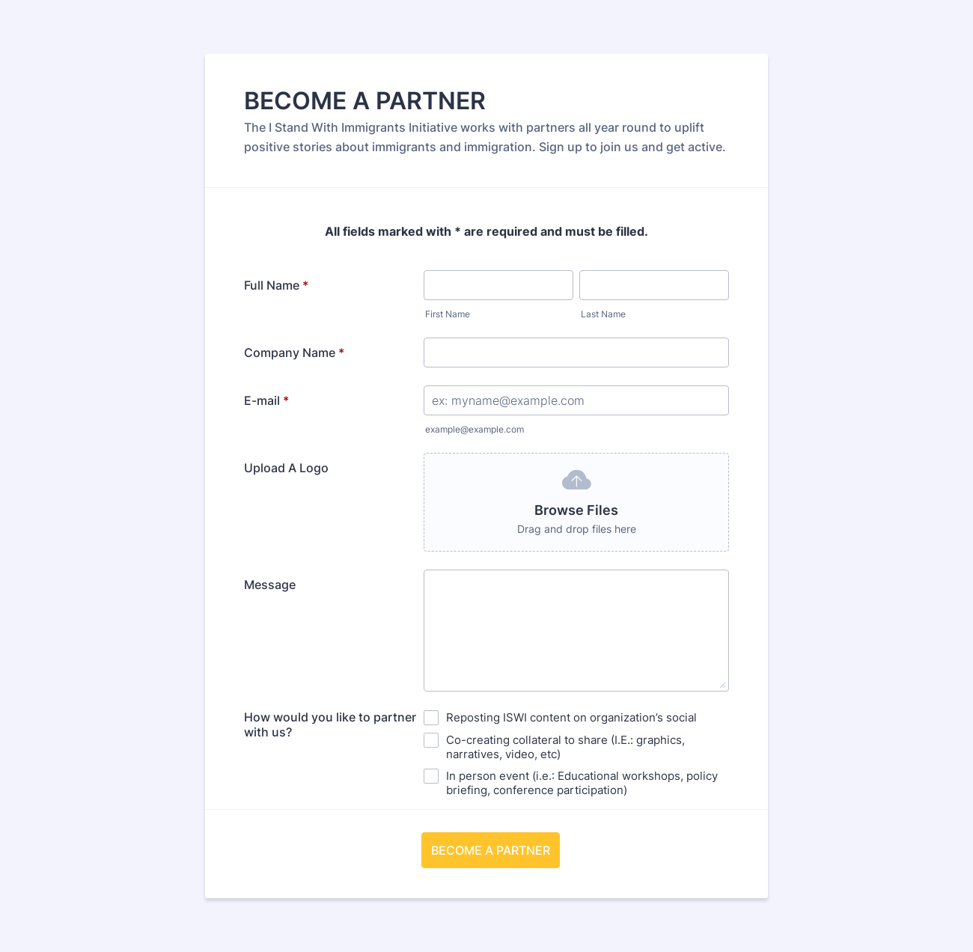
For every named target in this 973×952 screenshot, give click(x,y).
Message (270, 584)
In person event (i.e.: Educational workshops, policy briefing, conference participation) (582, 783)
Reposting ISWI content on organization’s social (571, 717)
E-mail (266, 400)
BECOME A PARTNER (490, 850)
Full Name (276, 285)
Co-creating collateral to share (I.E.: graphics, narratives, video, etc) (565, 747)
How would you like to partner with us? (330, 724)
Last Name (603, 314)
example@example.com (474, 429)
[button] (576, 502)
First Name (447, 314)
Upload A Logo (286, 467)
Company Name (294, 352)
